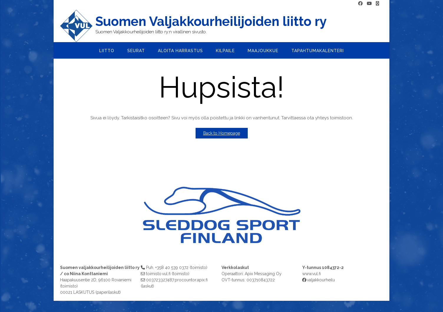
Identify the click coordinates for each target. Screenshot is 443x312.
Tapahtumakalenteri (317, 50)
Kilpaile (225, 50)
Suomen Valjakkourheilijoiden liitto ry (211, 21)
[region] (221, 213)
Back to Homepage (221, 133)
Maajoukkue (263, 50)
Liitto (106, 50)
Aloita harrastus (180, 50)
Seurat (136, 50)
